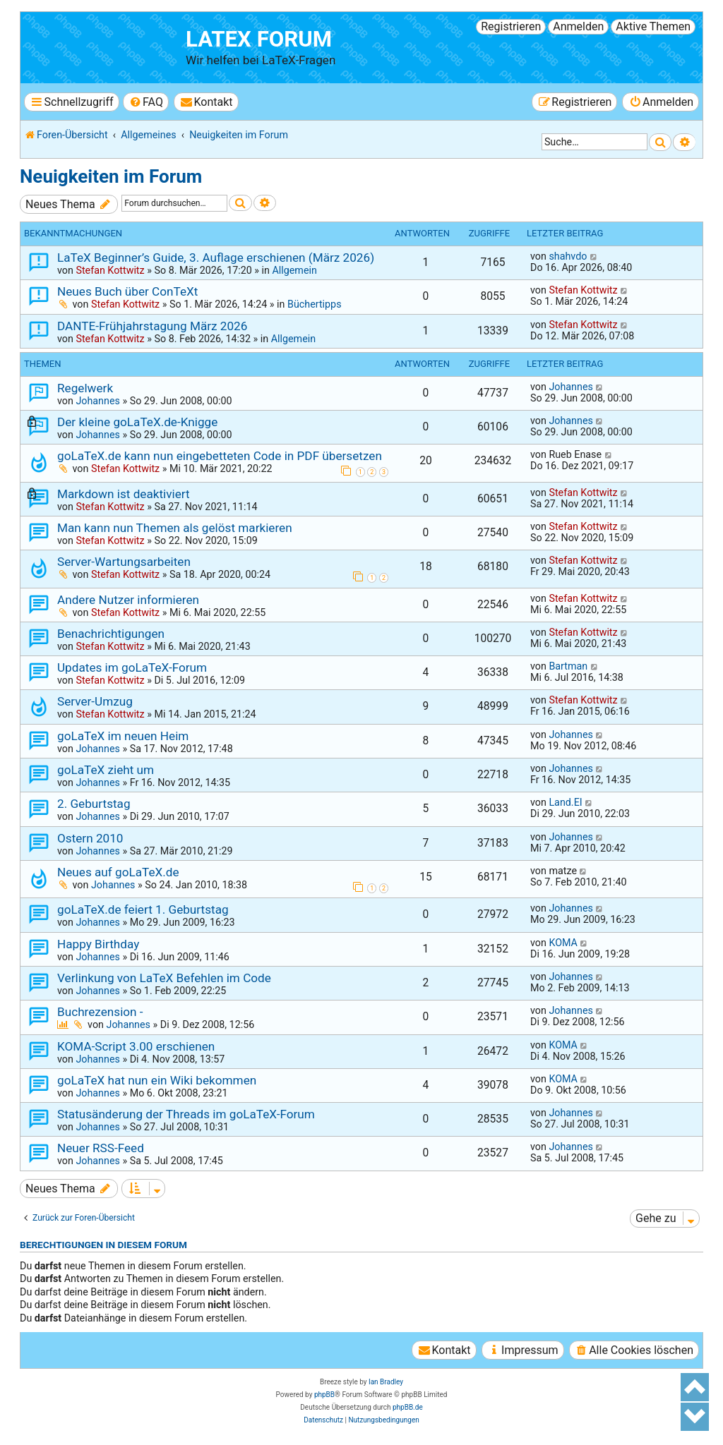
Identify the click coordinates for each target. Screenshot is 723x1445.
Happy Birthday (98, 944)
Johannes (97, 400)
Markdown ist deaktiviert (123, 494)
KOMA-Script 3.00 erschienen (136, 1046)
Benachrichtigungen (111, 634)
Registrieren (511, 26)
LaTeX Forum (259, 39)
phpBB (324, 1394)
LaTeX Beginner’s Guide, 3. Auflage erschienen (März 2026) (215, 257)
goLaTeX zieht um (105, 770)
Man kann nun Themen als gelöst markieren (174, 528)
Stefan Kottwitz (110, 270)
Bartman (568, 666)
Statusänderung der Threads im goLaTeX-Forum (186, 1114)
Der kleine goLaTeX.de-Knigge (137, 422)
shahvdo (568, 256)
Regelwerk (85, 388)
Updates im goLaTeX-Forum (132, 667)
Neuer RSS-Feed (100, 1148)
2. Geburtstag (94, 804)
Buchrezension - (100, 1012)
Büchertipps (314, 304)
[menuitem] (146, 101)
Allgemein (294, 270)
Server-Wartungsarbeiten (124, 562)
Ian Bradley (386, 1382)
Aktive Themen (653, 26)
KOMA (563, 942)
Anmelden (578, 26)
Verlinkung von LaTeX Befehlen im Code (164, 978)
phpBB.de (408, 1407)
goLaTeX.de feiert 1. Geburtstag (143, 909)
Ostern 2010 (90, 838)
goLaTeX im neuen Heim (123, 736)
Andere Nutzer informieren (128, 600)
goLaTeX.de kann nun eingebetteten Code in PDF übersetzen (219, 456)
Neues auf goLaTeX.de (118, 872)
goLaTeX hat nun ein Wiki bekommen (156, 1080)
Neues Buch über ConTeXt (127, 291)
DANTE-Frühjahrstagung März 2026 (152, 326)
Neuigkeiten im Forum (111, 176)
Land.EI (565, 802)
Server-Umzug (95, 701)
